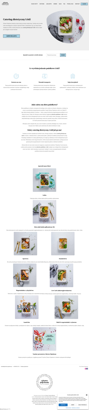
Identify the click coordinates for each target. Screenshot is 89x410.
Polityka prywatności (24, 366)
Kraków (37, 398)
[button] (86, 395)
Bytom (48, 398)
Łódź (45, 396)
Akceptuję (63, 404)
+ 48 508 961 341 (16, 366)
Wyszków (39, 404)
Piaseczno (51, 398)
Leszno (49, 404)
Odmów (72, 404)
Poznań (56, 396)
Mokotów (53, 395)
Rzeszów (33, 398)
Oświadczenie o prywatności (76, 407)
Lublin (46, 398)
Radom (48, 396)
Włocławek (44, 399)
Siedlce (44, 404)
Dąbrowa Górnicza (41, 402)
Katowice (39, 396)
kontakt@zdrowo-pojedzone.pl (6, 366)
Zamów (84, 4)
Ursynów (50, 395)
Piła (42, 404)
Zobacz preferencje (82, 404)
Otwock (33, 401)
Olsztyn (39, 398)
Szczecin (43, 396)
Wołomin (54, 402)
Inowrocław (46, 402)
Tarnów (53, 396)
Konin (47, 404)
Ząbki (56, 401)
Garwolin (36, 404)
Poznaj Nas (70, 3)
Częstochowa (37, 399)
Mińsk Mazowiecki (44, 401)
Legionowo (43, 398)
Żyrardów (34, 402)
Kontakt (77, 3)
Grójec (37, 402)
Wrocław (36, 396)
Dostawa (42, 3)
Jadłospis (49, 3)
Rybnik (50, 396)
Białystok (54, 398)
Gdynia (36, 401)
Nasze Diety (34, 3)
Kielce (41, 399)
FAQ (64, 3)
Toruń (47, 399)
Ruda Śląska (51, 402)
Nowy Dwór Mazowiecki (51, 401)
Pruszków (38, 401)
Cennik (55, 3)
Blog (60, 3)
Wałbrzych (50, 399)
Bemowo (46, 395)
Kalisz (53, 399)
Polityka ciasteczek (68, 407)
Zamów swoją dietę (11, 36)
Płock (55, 399)
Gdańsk (34, 399)
